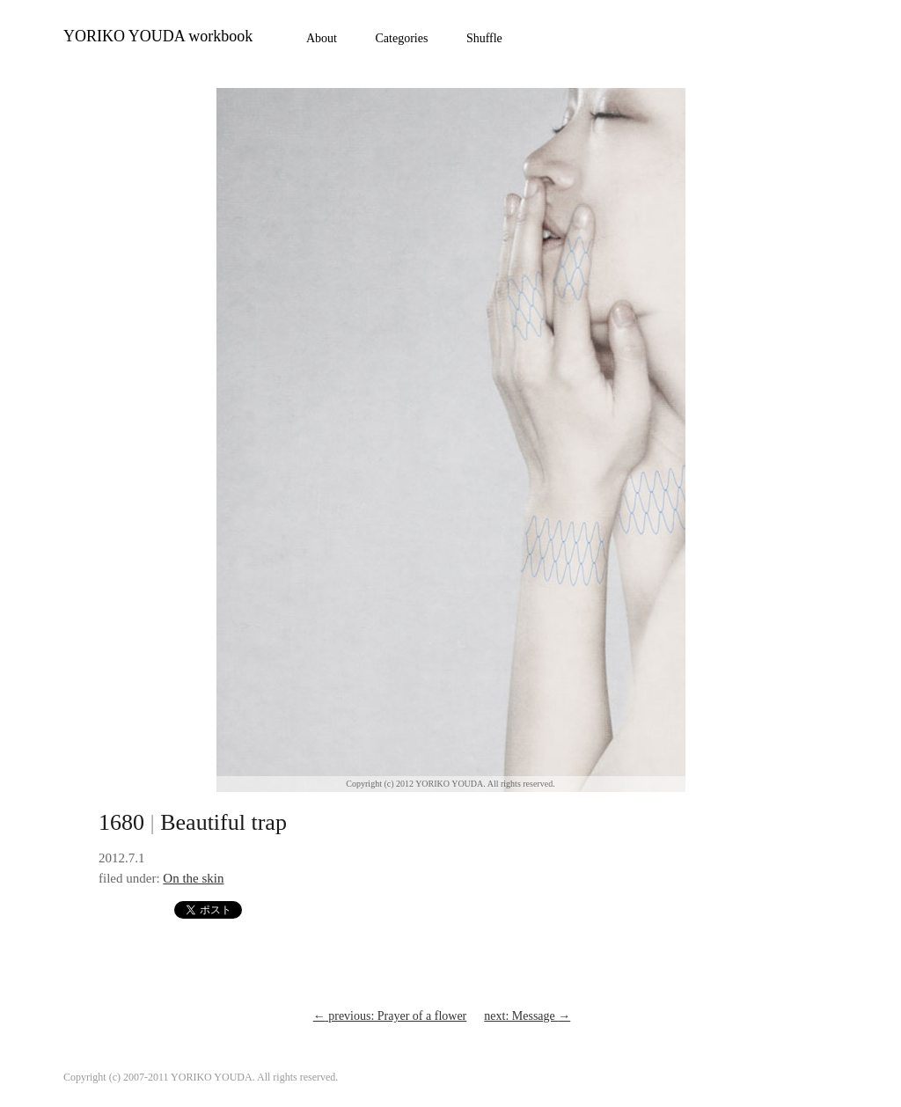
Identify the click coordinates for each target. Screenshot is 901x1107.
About (321, 38)
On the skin (193, 878)
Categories (402, 38)
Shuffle (484, 38)
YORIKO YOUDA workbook (158, 36)
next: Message (527, 1016)
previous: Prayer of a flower (390, 1016)
